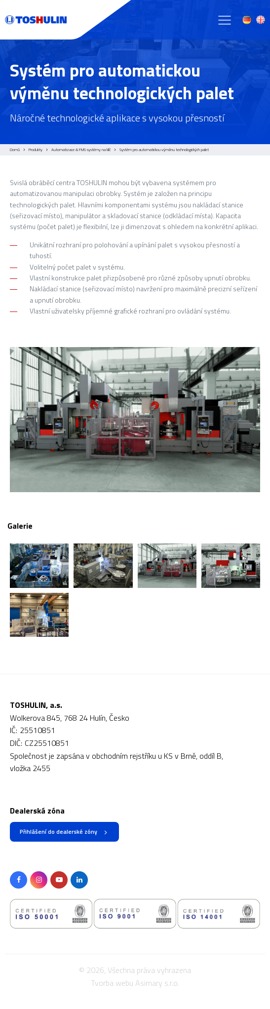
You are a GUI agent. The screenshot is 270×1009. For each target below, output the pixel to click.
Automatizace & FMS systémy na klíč (81, 150)
